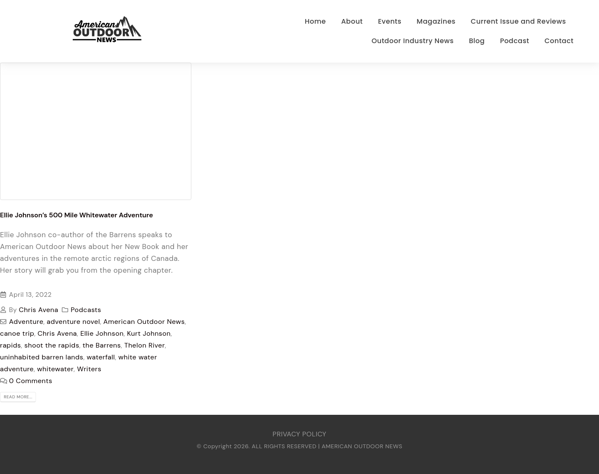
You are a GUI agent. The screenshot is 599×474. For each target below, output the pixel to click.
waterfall (101, 357)
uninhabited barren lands (41, 357)
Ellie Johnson (102, 333)
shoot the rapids (51, 345)
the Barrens (102, 345)
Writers (89, 368)
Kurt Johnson (149, 333)
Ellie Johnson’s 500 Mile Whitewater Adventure (76, 215)
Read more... (18, 397)
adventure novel (73, 321)
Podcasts (86, 309)
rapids (10, 345)
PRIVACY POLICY (299, 434)
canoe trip (17, 333)
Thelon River (144, 345)
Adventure (26, 321)
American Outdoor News (144, 321)
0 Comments (30, 380)
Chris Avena (38, 309)
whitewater (55, 368)
